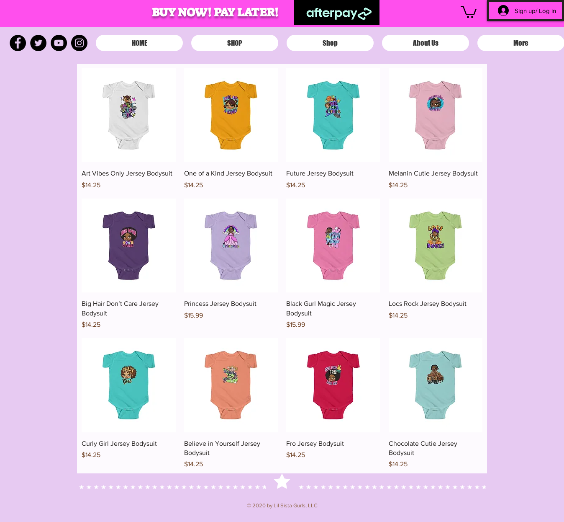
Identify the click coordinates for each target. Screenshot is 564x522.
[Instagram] (79, 43)
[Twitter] (38, 43)
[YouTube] (59, 43)
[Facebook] (18, 43)
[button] (469, 11)
